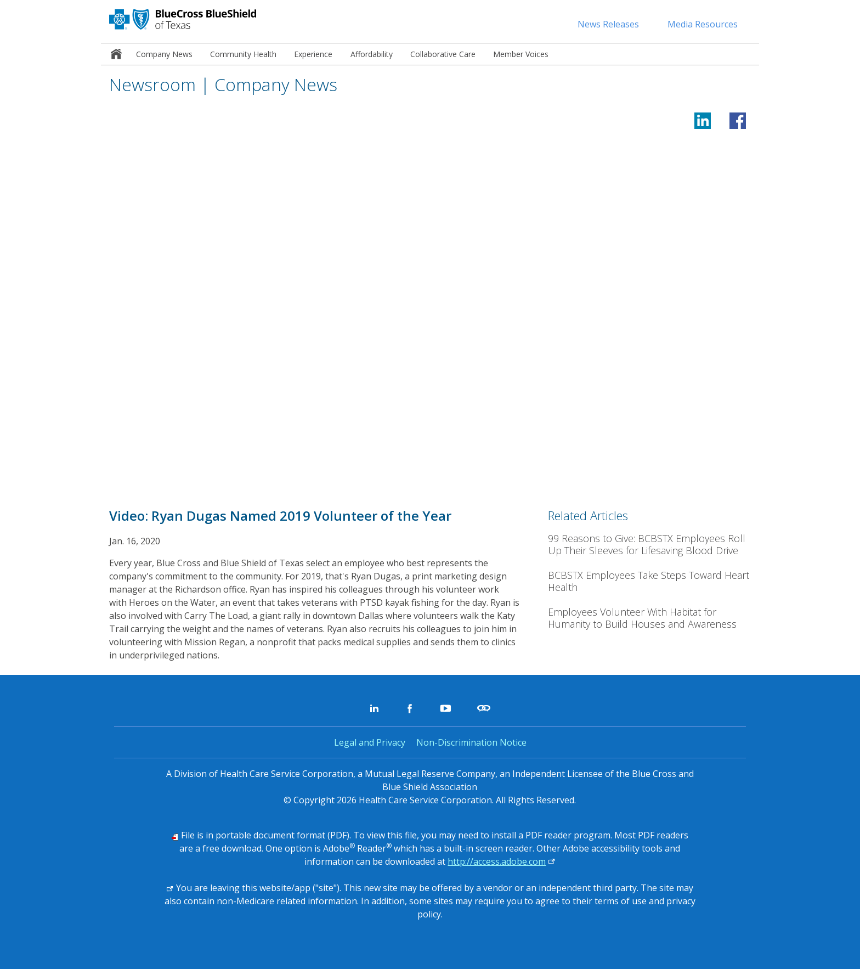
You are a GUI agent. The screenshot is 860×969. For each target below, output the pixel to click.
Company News (164, 54)
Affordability (371, 54)
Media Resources (702, 24)
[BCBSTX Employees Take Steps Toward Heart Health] (649, 581)
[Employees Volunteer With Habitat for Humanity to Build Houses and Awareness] (649, 618)
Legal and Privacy (369, 742)
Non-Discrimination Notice (471, 742)
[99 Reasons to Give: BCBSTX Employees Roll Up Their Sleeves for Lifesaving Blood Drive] (649, 544)
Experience (313, 54)
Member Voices (520, 54)
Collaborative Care (443, 54)
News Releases (608, 24)
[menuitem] (114, 54)
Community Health (243, 54)
